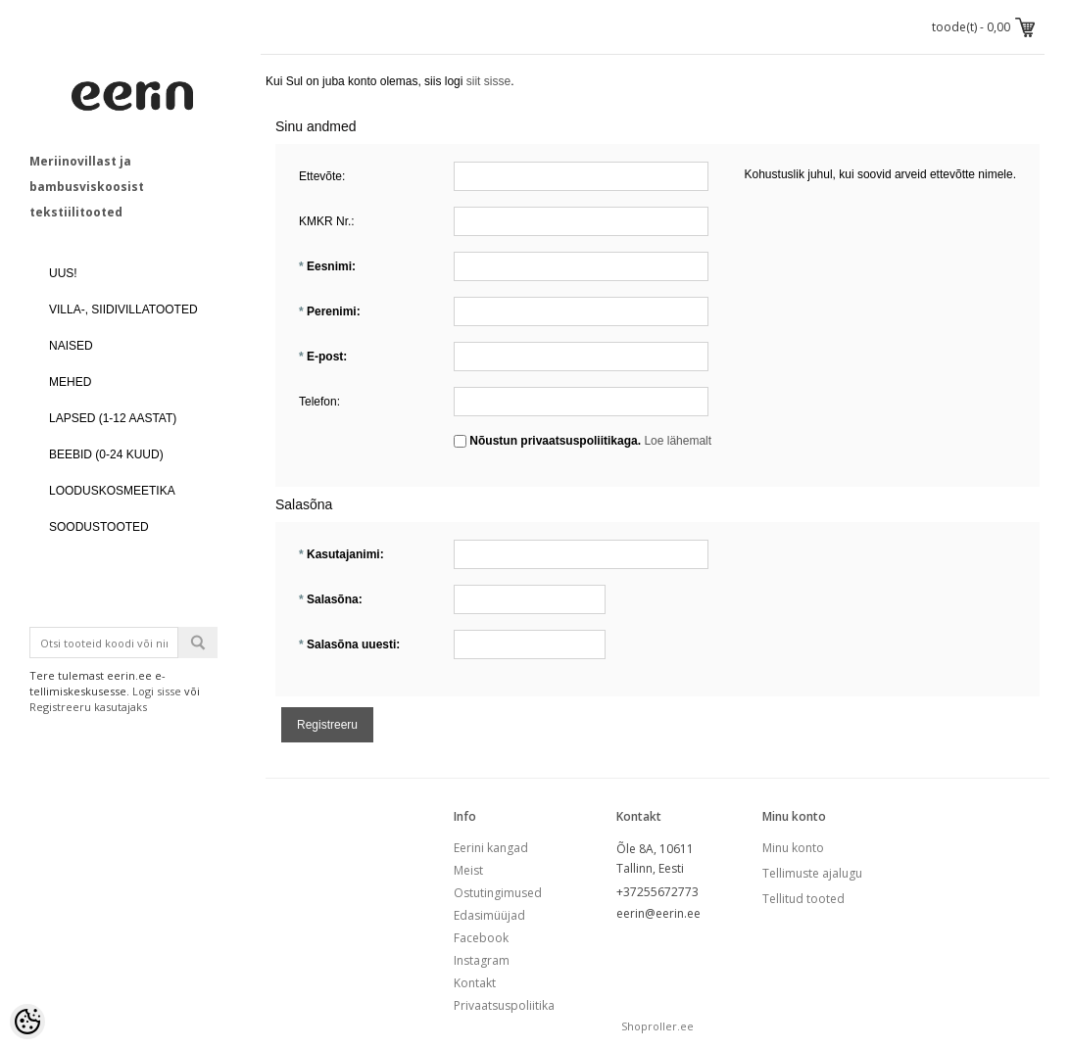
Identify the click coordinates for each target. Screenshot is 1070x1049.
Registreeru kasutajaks (88, 706)
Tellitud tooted (803, 898)
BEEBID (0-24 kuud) (106, 454)
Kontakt (475, 983)
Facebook (481, 938)
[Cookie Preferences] (27, 1021)
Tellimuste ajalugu (812, 873)
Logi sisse (156, 691)
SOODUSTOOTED (99, 527)
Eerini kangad (491, 847)
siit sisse (488, 81)
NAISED (71, 346)
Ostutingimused (498, 892)
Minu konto (793, 847)
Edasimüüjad (489, 915)
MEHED (70, 382)
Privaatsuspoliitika (504, 1005)
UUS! (63, 273)
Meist (468, 870)
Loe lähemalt (677, 441)
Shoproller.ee (657, 1026)
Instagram (482, 960)
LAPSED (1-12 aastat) (112, 418)
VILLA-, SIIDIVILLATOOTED (123, 309)
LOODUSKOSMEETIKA (112, 491)
